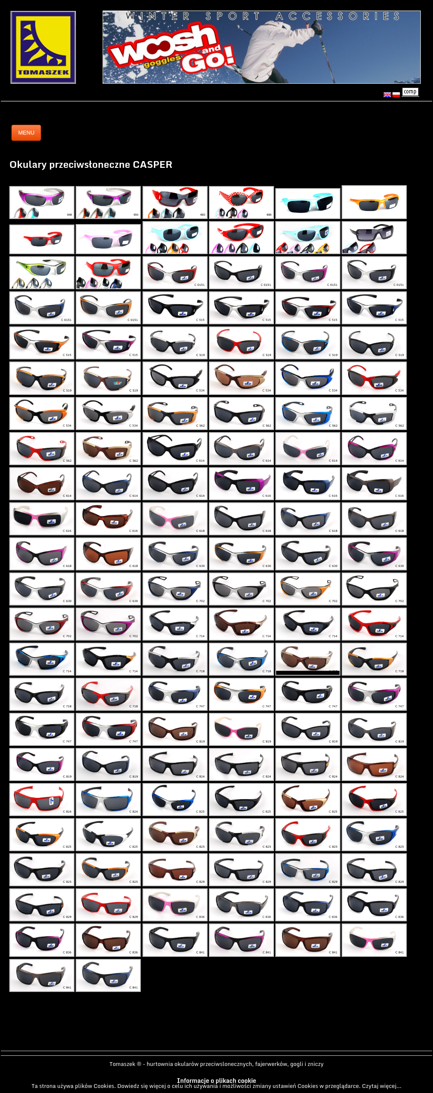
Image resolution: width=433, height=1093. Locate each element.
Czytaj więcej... (382, 1085)
